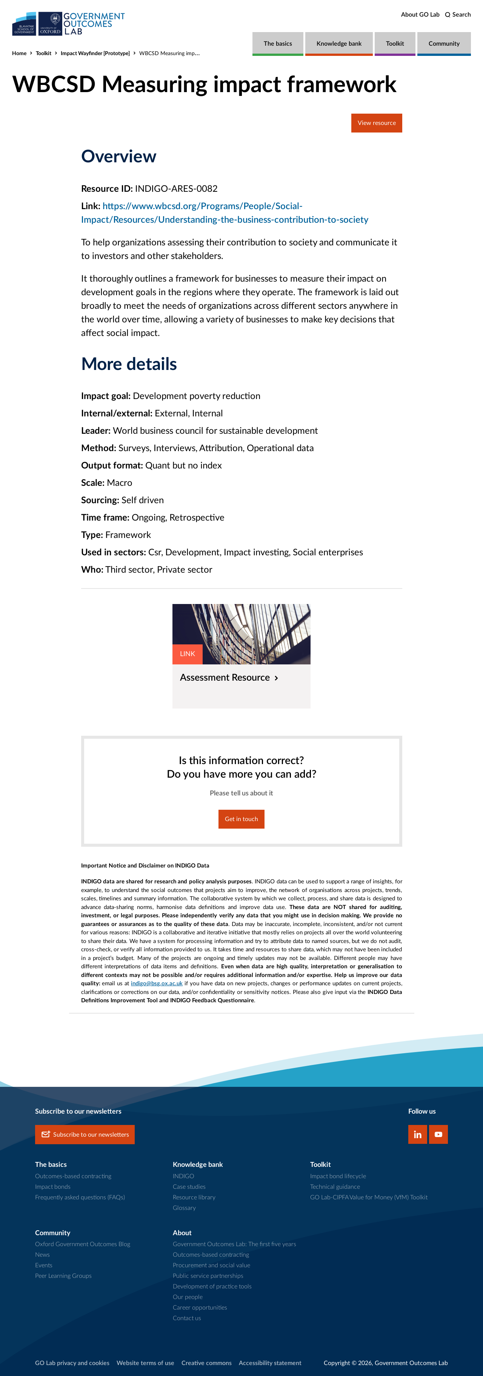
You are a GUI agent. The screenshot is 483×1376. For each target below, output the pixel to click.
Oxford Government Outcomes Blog (82, 1244)
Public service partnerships (208, 1276)
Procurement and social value (211, 1265)
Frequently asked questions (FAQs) (80, 1197)
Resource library (194, 1197)
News (42, 1255)
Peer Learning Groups (63, 1276)
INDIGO (183, 1176)
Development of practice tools (212, 1287)
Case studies (189, 1187)
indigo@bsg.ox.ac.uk (157, 983)
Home (19, 53)
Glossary (184, 1208)
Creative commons (207, 1363)
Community (444, 44)
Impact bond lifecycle (338, 1176)
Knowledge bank (339, 44)
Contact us (187, 1318)
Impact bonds (53, 1187)
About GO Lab (420, 15)
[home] (68, 23)
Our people (188, 1297)
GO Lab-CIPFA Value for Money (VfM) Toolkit (369, 1197)
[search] (458, 15)
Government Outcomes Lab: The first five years (234, 1244)
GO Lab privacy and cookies (72, 1363)
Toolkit (395, 44)
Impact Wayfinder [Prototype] (95, 53)
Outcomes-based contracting (73, 1176)
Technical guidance (335, 1187)
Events (43, 1265)
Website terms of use (145, 1363)
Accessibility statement (270, 1363)
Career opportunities (200, 1308)
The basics (278, 44)
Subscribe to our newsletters (85, 1135)
